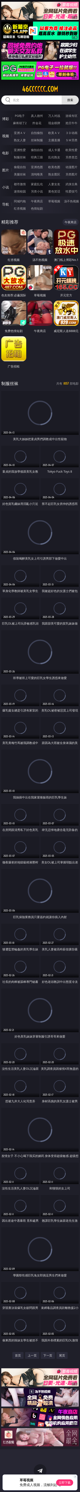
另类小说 (37, 191)
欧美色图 (54, 167)
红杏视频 (20, 208)
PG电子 (20, 116)
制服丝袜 (20, 157)
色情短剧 (37, 208)
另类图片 (71, 174)
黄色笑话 (54, 191)
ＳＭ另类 (71, 140)
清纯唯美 (37, 174)
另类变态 (71, 157)
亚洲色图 (37, 167)
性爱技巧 (71, 191)
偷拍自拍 (37, 150)
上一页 (32, 1355)
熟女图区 (54, 174)
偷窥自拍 (20, 167)
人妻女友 (54, 184)
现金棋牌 (54, 123)
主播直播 (54, 140)
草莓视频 (54, 201)
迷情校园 (20, 191)
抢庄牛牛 (71, 123)
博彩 (5, 118)
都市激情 (20, 184)
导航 (5, 204)
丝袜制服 (37, 140)
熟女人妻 (20, 140)
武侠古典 (71, 184)
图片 (5, 170)
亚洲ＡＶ (20, 133)
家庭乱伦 (37, 184)
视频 (5, 136)
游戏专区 (71, 116)
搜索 (70, 100)
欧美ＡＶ (54, 133)
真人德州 (37, 116)
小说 (5, 187)
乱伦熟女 (54, 157)
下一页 (47, 1355)
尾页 (62, 1355)
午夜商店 (37, 201)
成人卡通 (54, 150)
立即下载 (65, 1482)
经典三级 (37, 157)
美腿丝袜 (20, 174)
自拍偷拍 (37, 133)
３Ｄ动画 (71, 133)
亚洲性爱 (20, 150)
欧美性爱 (71, 150)
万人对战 (54, 116)
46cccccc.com (40, 89)
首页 (18, 1355)
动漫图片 (71, 167)
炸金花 (36, 123)
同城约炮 (20, 201)
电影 (5, 153)
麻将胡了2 (20, 123)
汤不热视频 (71, 201)
